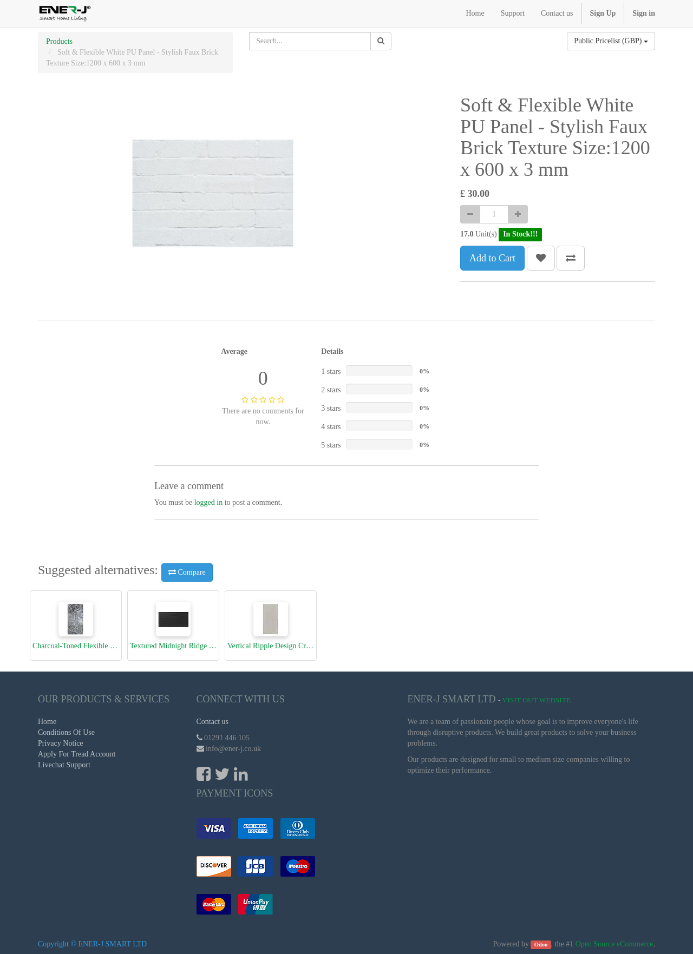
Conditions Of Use (66, 732)
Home (47, 722)
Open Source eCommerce (614, 944)
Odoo (541, 945)
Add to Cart (492, 258)
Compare (187, 572)
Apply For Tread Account (77, 754)
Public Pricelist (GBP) (611, 41)
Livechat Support (64, 765)
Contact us (213, 722)
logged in (208, 502)
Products (59, 41)
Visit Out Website (536, 700)
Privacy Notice (60, 743)
